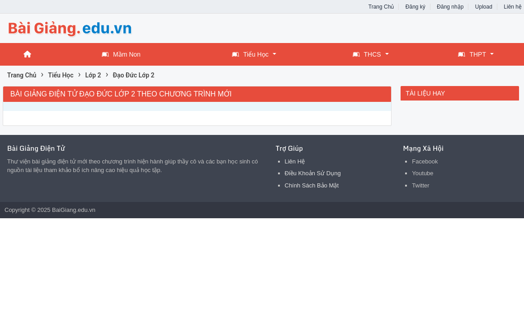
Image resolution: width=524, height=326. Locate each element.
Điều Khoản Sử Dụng (313, 173)
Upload (483, 7)
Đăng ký (415, 7)
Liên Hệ (295, 161)
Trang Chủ (381, 7)
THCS (367, 54)
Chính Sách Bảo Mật (312, 185)
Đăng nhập (450, 7)
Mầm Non (121, 54)
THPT (472, 54)
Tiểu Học (250, 54)
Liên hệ (513, 7)
